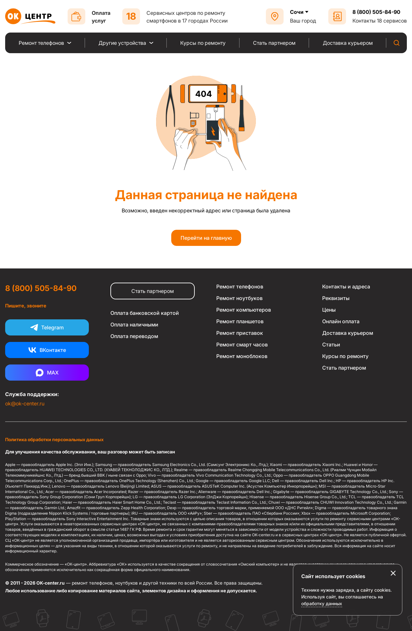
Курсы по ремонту (345, 356)
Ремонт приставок (239, 333)
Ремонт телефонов (239, 286)
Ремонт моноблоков (241, 356)
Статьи (331, 344)
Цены (329, 309)
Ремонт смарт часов (242, 344)
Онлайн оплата (341, 321)
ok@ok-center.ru (24, 403)
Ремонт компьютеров (243, 309)
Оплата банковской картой (144, 313)
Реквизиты (336, 298)
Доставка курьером (347, 333)
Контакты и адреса (346, 286)
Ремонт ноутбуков (239, 298)
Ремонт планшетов (240, 321)
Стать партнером (152, 291)
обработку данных (321, 616)
